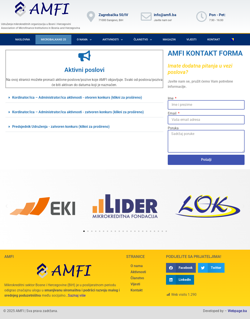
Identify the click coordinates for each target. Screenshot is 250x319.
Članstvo (143, 40)
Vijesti (191, 39)
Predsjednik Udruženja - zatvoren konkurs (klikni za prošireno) (61, 127)
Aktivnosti (112, 40)
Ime (171, 98)
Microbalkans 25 (53, 39)
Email (172, 113)
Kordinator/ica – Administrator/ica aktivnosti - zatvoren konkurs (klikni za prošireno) (78, 112)
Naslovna (22, 39)
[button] (84, 98)
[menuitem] (232, 39)
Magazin (169, 39)
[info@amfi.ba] (146, 16)
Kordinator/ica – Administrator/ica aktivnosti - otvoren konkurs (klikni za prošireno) (77, 97)
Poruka (173, 128)
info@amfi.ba (165, 15)
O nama (84, 40)
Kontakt (213, 39)
